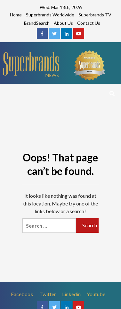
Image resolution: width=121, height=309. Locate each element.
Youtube (96, 294)
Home (16, 14)
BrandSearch (37, 23)
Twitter (47, 294)
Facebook (22, 294)
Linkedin (71, 294)
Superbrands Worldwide (50, 14)
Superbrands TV (94, 14)
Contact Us (88, 23)
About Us (63, 23)
